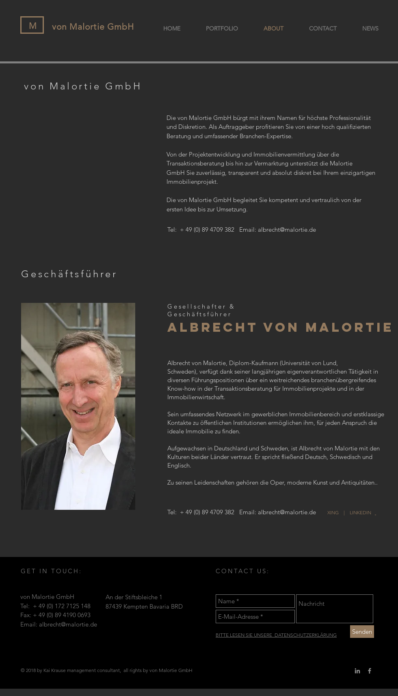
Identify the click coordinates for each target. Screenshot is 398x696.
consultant (108, 670)
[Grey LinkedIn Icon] (357, 670)
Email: (248, 229)
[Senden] (362, 631)
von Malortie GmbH (93, 27)
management (81, 670)
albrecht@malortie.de (287, 229)
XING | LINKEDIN (351, 512)
